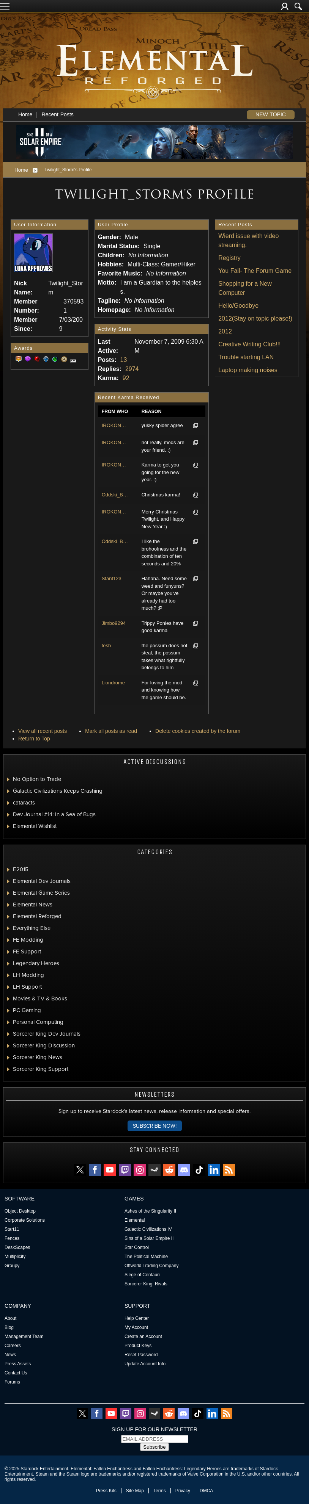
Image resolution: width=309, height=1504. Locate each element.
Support (137, 1306)
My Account (136, 1327)
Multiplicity (15, 1256)
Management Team (24, 1336)
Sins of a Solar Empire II (149, 1238)
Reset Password (141, 1354)
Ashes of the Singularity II (150, 1211)
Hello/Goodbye (238, 305)
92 (126, 378)
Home (25, 114)
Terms (159, 1490)
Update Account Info (145, 1363)
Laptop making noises (247, 370)
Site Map (135, 1490)
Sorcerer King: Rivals (146, 1283)
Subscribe (154, 1447)
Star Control (137, 1247)
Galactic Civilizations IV (148, 1229)
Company (18, 1306)
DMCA (206, 1490)
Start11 (12, 1229)
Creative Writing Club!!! (249, 344)
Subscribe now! (155, 1126)
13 (123, 360)
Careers (13, 1345)
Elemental (135, 1220)
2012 (225, 331)
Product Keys (138, 1345)
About (10, 1318)
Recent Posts (58, 114)
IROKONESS (115, 425)
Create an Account (143, 1336)
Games (134, 1199)
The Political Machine (146, 1256)
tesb (106, 645)
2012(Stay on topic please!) (255, 318)
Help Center (137, 1318)
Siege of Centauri (142, 1274)
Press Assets (18, 1363)
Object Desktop (20, 1211)
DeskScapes (17, 1247)
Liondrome (113, 682)
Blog (9, 1327)
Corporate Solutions (25, 1220)
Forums (12, 1382)
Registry (229, 258)
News (10, 1354)
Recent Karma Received (128, 397)
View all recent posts (42, 731)
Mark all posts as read (111, 731)
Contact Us (16, 1373)
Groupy (12, 1265)
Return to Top (34, 739)
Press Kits (106, 1490)
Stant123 (111, 578)
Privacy (182, 1490)
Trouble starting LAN (246, 357)
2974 (132, 369)
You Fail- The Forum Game (255, 271)
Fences (12, 1238)
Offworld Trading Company (152, 1265)
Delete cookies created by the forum (197, 731)
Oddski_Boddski (115, 495)
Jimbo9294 (114, 623)
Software (20, 1199)
